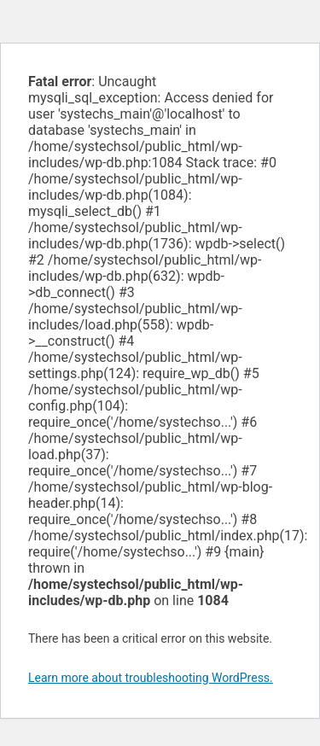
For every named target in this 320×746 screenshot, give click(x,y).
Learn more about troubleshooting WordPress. (150, 678)
